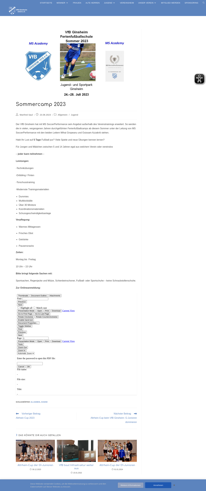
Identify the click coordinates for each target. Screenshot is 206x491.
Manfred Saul (26, 115)
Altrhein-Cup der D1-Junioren (117, 465)
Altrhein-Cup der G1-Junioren (35, 465)
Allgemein (63, 115)
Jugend (74, 115)
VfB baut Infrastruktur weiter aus (76, 467)
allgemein (35, 402)
